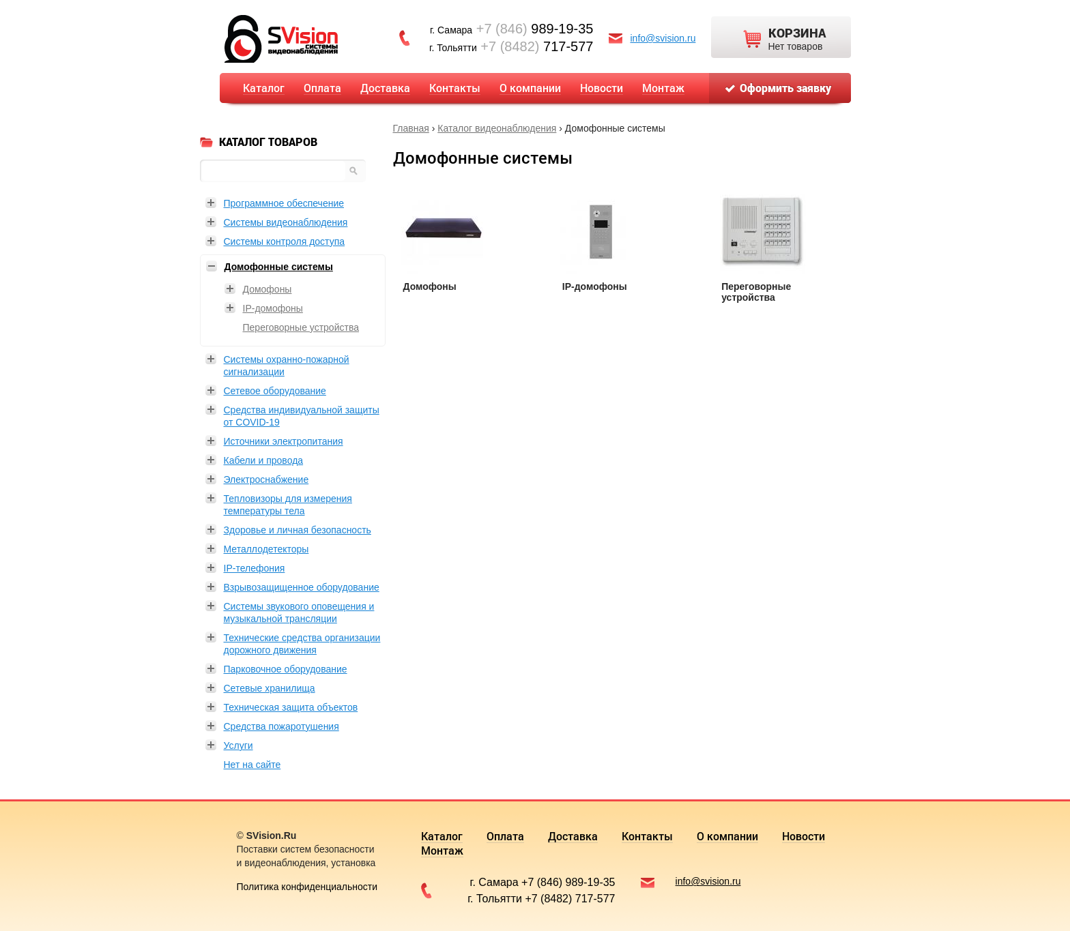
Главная (411, 128)
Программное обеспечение (284, 203)
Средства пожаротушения (281, 726)
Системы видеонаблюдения (286, 222)
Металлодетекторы (266, 549)
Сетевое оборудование (275, 390)
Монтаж (663, 87)
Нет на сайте (252, 764)
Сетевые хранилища (269, 688)
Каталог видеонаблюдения (496, 128)
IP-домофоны (594, 286)
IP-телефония (254, 568)
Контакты (454, 87)
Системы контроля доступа (284, 241)
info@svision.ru (663, 38)
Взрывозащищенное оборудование (301, 587)
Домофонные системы (279, 266)
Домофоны (430, 286)
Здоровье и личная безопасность (297, 529)
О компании (530, 87)
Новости (601, 87)
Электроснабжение (266, 479)
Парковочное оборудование (285, 669)
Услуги (238, 745)
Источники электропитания (283, 441)
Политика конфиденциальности (307, 886)
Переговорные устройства (756, 292)
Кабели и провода (264, 460)
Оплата (322, 87)
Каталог (264, 87)
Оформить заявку (785, 87)
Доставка (385, 87)
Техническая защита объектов (291, 707)
